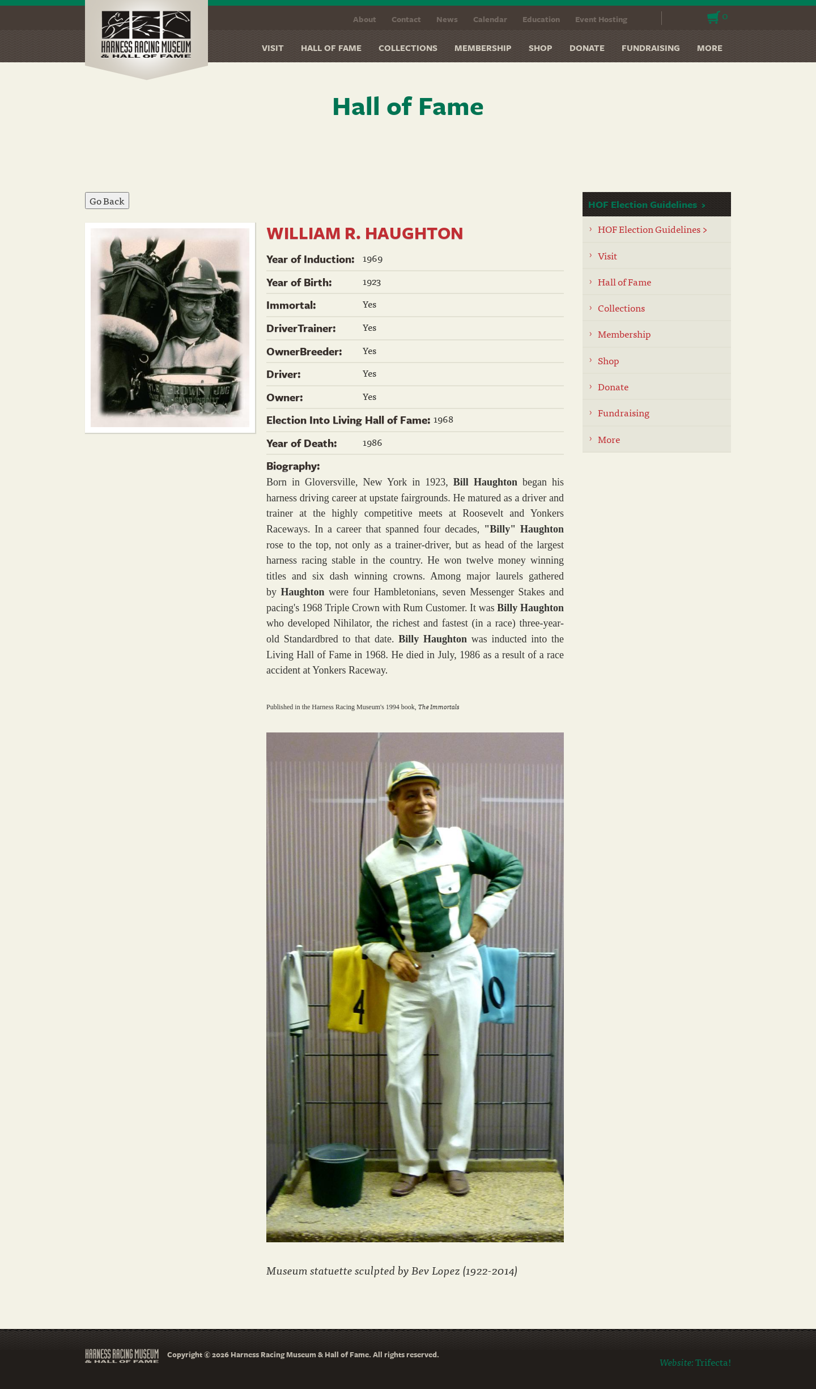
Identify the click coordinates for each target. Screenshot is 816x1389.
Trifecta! (713, 1361)
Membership (483, 47)
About (364, 19)
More (709, 47)
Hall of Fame (331, 47)
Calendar (490, 19)
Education (541, 19)
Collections (408, 47)
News (447, 19)
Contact (406, 19)
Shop (540, 47)
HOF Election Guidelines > (653, 228)
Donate (587, 47)
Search (646, 18)
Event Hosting (601, 19)
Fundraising (651, 47)
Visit (273, 47)
